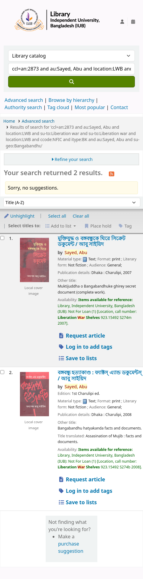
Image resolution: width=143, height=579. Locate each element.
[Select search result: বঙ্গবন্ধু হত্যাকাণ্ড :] (2, 372)
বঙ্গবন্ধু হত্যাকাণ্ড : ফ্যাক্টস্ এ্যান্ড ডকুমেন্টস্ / (99, 375)
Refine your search (74, 159)
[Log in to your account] (122, 21)
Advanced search (24, 100)
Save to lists (77, 358)
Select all (57, 216)
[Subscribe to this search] (111, 173)
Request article (81, 335)
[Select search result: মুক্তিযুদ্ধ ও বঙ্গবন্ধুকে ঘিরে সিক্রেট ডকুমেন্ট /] (2, 238)
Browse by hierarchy (71, 100)
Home (9, 121)
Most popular (90, 107)
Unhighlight (19, 216)
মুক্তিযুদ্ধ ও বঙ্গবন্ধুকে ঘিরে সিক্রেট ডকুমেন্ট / (91, 241)
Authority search (23, 107)
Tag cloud (58, 107)
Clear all (81, 216)
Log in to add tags (85, 346)
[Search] (71, 81)
